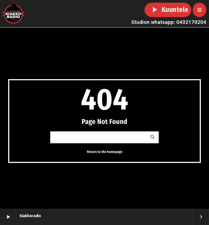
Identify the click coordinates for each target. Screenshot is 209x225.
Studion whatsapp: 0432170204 (168, 22)
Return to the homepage (104, 152)
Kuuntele (168, 9)
